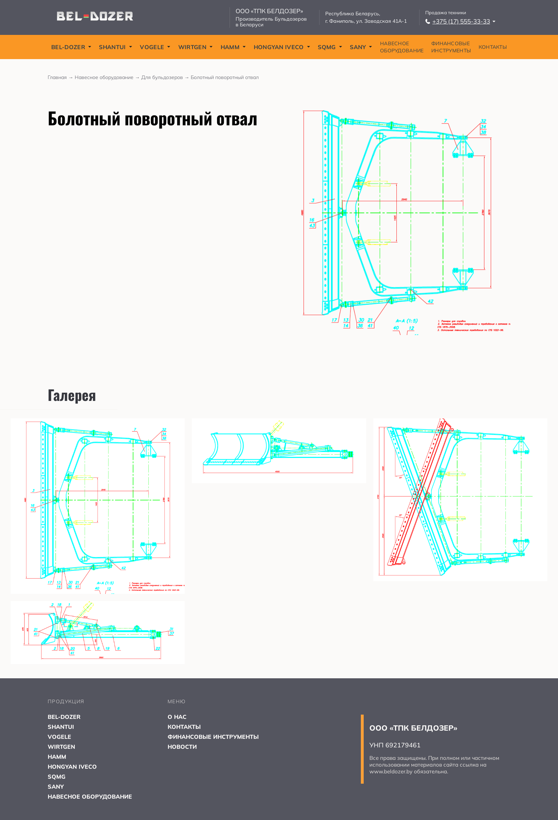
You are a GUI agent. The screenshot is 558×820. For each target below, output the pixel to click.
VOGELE (155, 47)
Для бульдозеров (166, 77)
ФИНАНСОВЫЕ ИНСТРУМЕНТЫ (451, 47)
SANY (361, 47)
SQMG (330, 47)
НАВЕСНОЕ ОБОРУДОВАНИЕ (401, 47)
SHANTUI (115, 47)
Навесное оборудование (108, 77)
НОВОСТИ (182, 746)
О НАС (177, 716)
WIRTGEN (195, 47)
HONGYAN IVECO (282, 47)
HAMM (233, 47)
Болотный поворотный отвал (225, 77)
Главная (61, 77)
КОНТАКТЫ (493, 47)
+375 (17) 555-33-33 (460, 21)
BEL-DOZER (71, 47)
